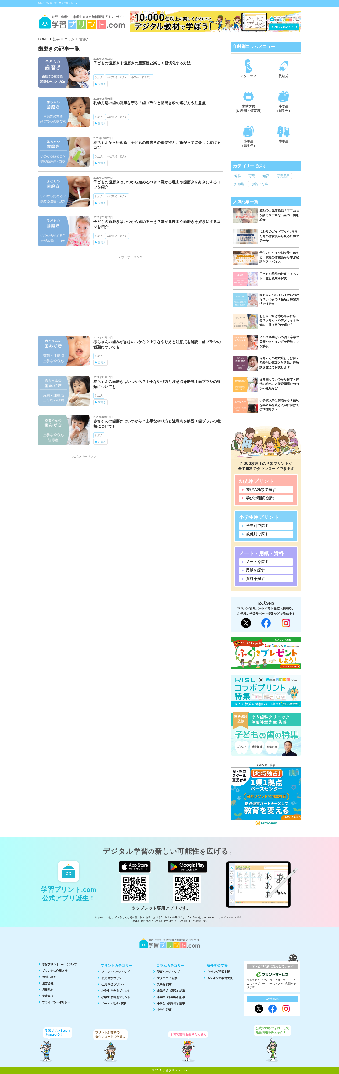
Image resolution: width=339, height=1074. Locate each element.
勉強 (237, 176)
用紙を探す (255, 570)
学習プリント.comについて (59, 964)
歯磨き (102, 83)
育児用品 (283, 176)
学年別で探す (257, 526)
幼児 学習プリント (112, 984)
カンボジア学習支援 (220, 978)
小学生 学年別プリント (115, 991)
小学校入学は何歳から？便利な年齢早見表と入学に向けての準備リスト (279, 405)
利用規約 (47, 989)
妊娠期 (239, 184)
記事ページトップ (168, 972)
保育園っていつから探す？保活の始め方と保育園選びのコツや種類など (279, 384)
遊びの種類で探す (261, 490)
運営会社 (47, 983)
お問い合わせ (50, 977)
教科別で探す (257, 534)
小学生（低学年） (141, 77)
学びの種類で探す (261, 498)
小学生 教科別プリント (115, 997)
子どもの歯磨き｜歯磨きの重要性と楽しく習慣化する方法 (142, 63)
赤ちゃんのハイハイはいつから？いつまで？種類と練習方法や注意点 (279, 299)
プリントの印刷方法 (54, 970)
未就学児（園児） (117, 77)
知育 (265, 176)
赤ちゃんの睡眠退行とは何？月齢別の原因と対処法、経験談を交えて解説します (279, 362)
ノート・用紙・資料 (114, 1003)
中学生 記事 (164, 1009)
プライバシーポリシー (56, 1002)
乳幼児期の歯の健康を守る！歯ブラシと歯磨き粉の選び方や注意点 (149, 103)
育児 (251, 176)
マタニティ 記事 (167, 978)
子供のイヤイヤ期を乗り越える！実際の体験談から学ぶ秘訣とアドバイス (279, 257)
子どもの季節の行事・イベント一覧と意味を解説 (279, 276)
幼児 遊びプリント (112, 978)
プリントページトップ (115, 972)
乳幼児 (99, 77)
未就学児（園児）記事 (171, 991)
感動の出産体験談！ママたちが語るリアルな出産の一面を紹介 (279, 215)
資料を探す (255, 579)
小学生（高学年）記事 (171, 1003)
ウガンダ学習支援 (218, 972)
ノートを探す (257, 562)
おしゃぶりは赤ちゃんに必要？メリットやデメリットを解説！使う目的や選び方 (279, 320)
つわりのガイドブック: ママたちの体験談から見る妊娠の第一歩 (279, 236)
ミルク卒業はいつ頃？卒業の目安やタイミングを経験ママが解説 (279, 341)
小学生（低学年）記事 (171, 997)
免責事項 (47, 996)
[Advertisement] (130, 294)
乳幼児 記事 (164, 984)
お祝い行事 (260, 184)
